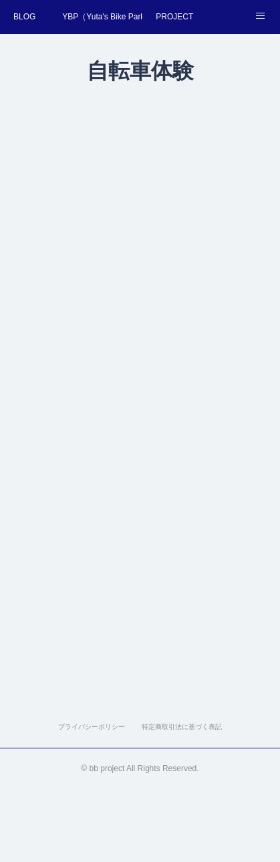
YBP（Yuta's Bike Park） (102, 16)
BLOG (24, 16)
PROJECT (174, 16)
